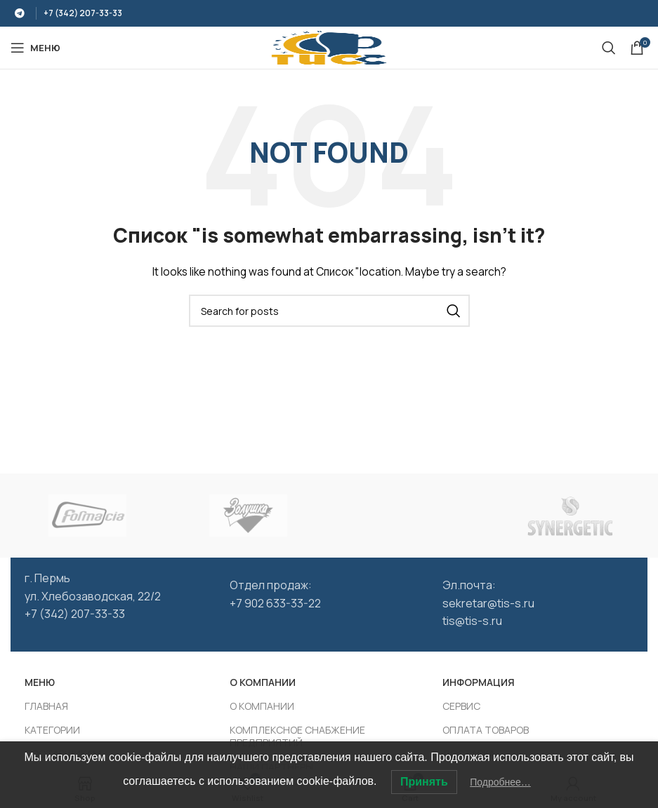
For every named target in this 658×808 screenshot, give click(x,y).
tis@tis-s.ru (472, 620)
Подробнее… (500, 782)
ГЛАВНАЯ (46, 706)
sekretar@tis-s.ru (488, 603)
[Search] (609, 48)
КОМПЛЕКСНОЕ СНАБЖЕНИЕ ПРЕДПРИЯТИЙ (297, 736)
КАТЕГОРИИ (52, 729)
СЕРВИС (461, 706)
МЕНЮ (40, 682)
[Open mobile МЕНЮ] (35, 48)
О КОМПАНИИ (263, 682)
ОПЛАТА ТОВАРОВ (485, 729)
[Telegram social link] (20, 13)
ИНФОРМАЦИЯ (478, 682)
